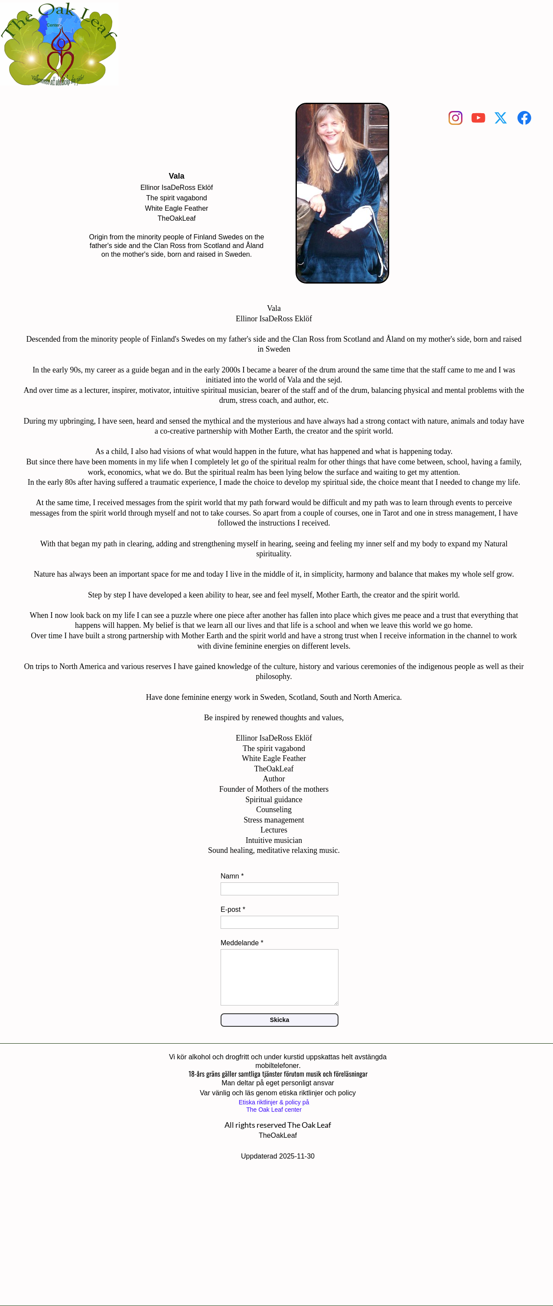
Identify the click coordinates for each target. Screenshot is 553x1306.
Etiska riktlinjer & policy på (274, 1102)
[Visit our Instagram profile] (455, 118)
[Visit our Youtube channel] (478, 118)
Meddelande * (242, 943)
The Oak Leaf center (274, 1109)
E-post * (233, 909)
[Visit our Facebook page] (524, 118)
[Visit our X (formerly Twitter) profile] (501, 118)
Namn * (232, 876)
